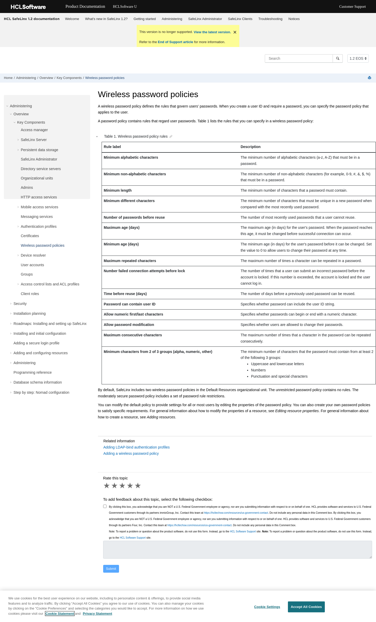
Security (20, 304)
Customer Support (352, 7)
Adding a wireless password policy (131, 453)
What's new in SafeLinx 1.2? (106, 19)
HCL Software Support (243, 531)
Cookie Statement (59, 616)
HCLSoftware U (125, 7)
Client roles (30, 294)
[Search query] (304, 58)
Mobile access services (39, 207)
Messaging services (37, 217)
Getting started (145, 19)
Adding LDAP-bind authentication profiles (136, 447)
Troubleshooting (270, 19)
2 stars (115, 486)
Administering (172, 19)
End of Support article (175, 42)
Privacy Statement (97, 616)
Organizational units (37, 178)
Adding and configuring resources (41, 353)
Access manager (34, 130)
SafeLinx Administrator (205, 19)
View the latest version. (212, 32)
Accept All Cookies (306, 609)
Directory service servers (41, 169)
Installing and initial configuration (40, 333)
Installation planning (30, 313)
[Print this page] (370, 78)
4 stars (130, 486)
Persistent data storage (39, 150)
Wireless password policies (104, 78)
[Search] (338, 58)
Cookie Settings (267, 609)
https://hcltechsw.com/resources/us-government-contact (236, 512)
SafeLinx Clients (240, 19)
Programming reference (33, 372)
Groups (27, 274)
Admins (27, 187)
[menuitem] (72, 19)
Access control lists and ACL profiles (50, 284)
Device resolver (33, 255)
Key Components (69, 78)
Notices (294, 19)
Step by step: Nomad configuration (41, 392)
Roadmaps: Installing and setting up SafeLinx (50, 324)
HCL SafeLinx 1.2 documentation (32, 19)
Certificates (30, 236)
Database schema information (38, 382)
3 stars (123, 486)
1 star (107, 486)
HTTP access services (39, 197)
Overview (46, 78)
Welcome (72, 19)
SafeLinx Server (34, 140)
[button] (8, 106)
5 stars (138, 486)
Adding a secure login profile (37, 343)
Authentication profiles (39, 226)
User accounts (32, 265)
